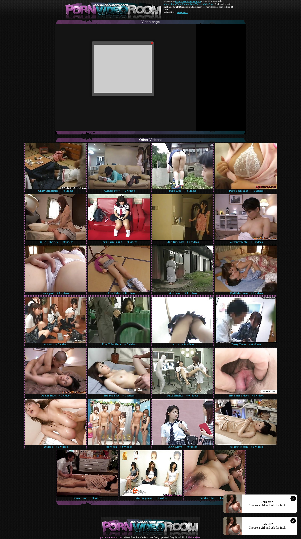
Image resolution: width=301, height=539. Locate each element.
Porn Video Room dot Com (188, 1)
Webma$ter (194, 537)
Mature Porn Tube (172, 4)
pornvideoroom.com (111, 537)
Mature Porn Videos (192, 4)
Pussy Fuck (182, 12)
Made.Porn (208, 4)
